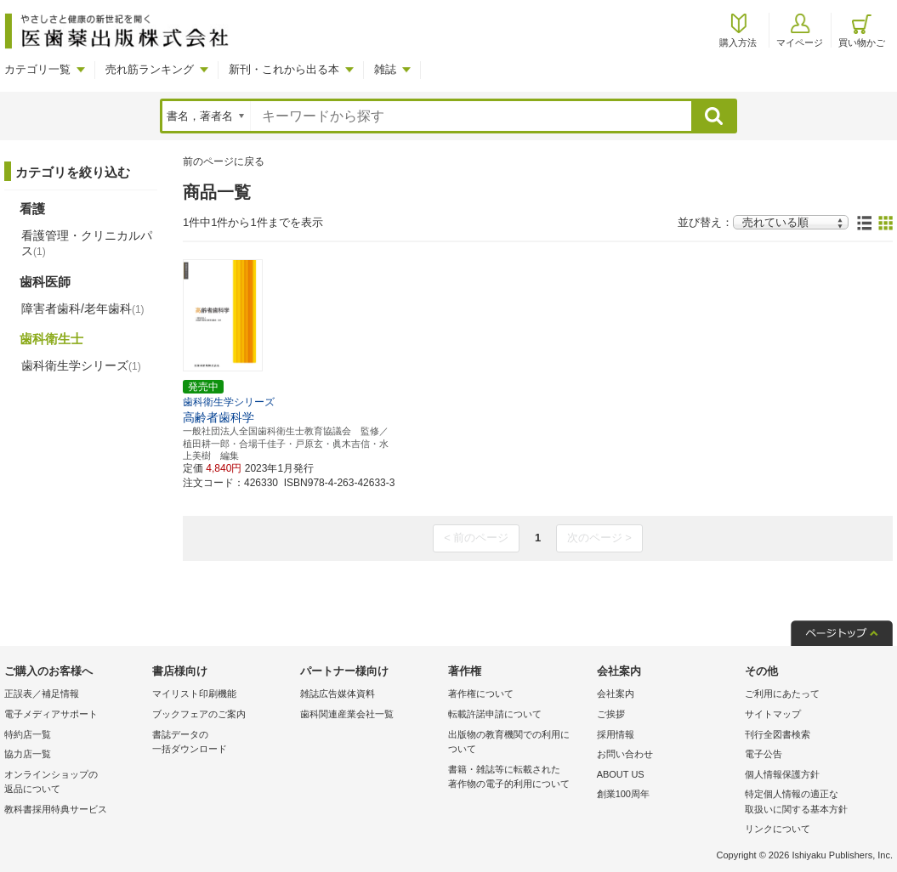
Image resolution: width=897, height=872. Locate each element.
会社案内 (615, 693)
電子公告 (763, 754)
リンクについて (777, 829)
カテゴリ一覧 (37, 69)
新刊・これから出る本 (284, 69)
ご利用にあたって (782, 693)
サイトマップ (773, 714)
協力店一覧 (27, 754)
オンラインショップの (74, 783)
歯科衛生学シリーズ (81, 365)
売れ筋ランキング (149, 69)
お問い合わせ (625, 754)
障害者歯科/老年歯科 (83, 308)
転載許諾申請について (495, 714)
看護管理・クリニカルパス (86, 243)
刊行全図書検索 (777, 734)
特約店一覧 (27, 734)
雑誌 (385, 69)
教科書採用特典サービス (55, 809)
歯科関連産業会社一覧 (347, 714)
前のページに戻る (223, 161)
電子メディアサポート (51, 714)
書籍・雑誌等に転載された (518, 778)
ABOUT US (620, 774)
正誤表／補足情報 (41, 693)
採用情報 (615, 734)
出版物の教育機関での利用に (518, 743)
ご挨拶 (611, 714)
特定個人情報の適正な (814, 803)
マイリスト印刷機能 (194, 693)
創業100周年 (623, 794)
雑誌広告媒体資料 (337, 693)
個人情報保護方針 (782, 774)
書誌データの (222, 743)
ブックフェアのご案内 (199, 714)
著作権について (481, 693)
